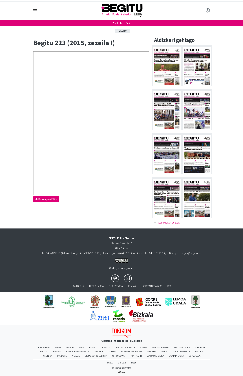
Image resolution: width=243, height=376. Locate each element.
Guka (164, 351)
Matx (110, 362)
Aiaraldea (44, 347)
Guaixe (152, 351)
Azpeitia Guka (160, 347)
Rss (169, 286)
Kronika (47, 356)
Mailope (62, 356)
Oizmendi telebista (96, 356)
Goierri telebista (131, 351)
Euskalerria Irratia (78, 351)
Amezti (93, 347)
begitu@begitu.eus (191, 253)
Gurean (122, 362)
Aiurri (70, 347)
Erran (57, 351)
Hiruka (199, 351)
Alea (81, 347)
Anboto (106, 347)
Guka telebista (181, 351)
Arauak (132, 286)
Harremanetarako (151, 286)
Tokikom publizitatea (121, 368)
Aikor (58, 347)
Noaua (76, 356)
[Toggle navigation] (35, 10)
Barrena (200, 347)
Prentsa (121, 23)
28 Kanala (195, 356)
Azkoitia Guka (182, 347)
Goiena (112, 351)
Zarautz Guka (155, 356)
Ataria (143, 347)
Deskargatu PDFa (46, 199)
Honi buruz (78, 286)
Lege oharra (96, 286)
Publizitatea (116, 286)
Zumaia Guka (176, 356)
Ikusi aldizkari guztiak (168, 222)
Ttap (133, 362)
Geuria (99, 351)
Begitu (123, 30)
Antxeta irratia (125, 347)
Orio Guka (118, 356)
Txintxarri (136, 356)
